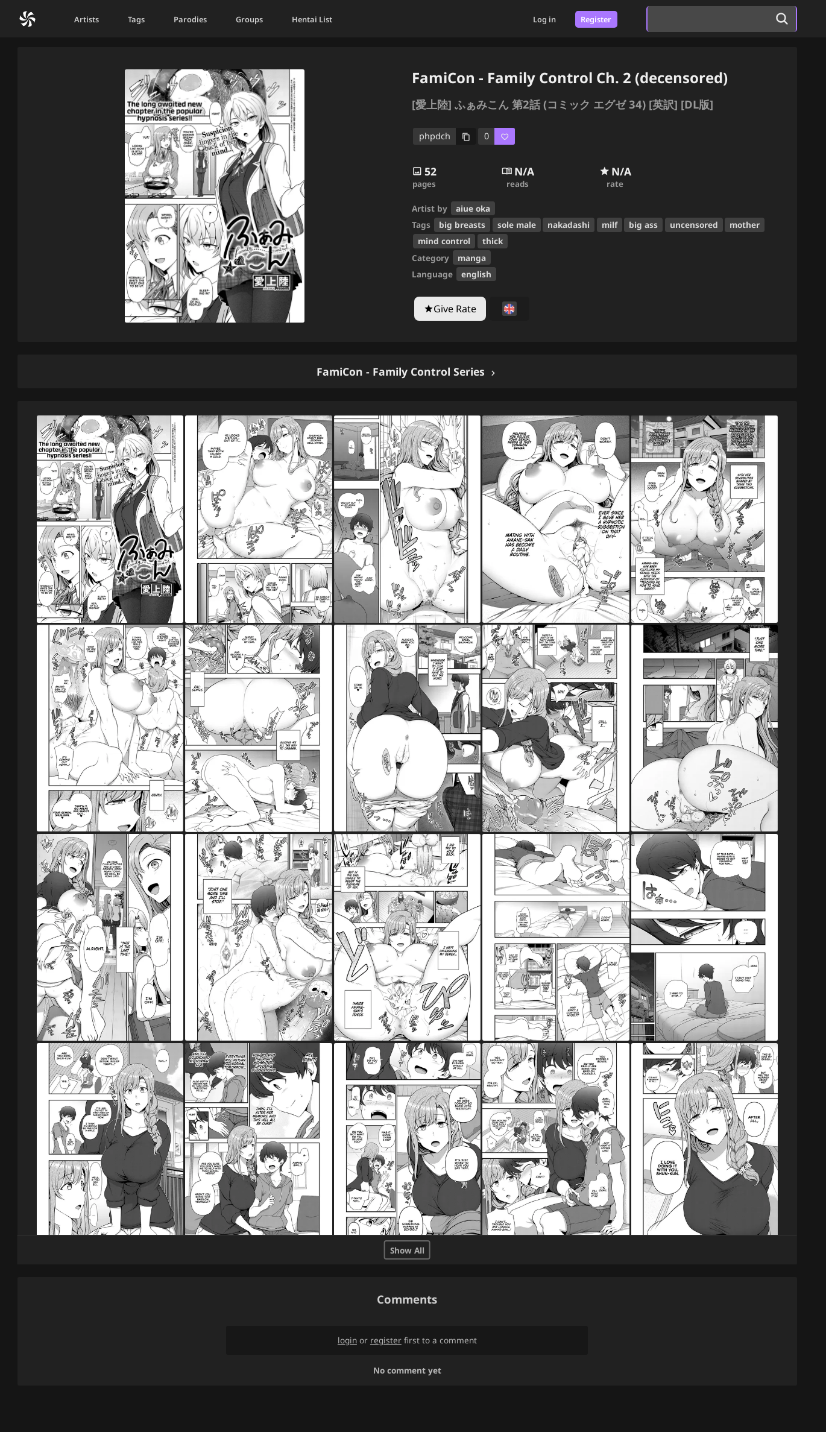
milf (609, 224)
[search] (708, 19)
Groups (249, 19)
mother (745, 224)
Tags (136, 19)
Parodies (190, 19)
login (347, 1340)
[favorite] (496, 136)
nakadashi (568, 224)
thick (492, 241)
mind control (444, 241)
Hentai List (312, 19)
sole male (516, 224)
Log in (544, 19)
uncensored (694, 224)
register (386, 1340)
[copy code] (444, 136)
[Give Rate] (450, 309)
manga (472, 257)
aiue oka (473, 208)
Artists (86, 19)
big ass (643, 224)
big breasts (462, 224)
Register (596, 19)
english (476, 274)
